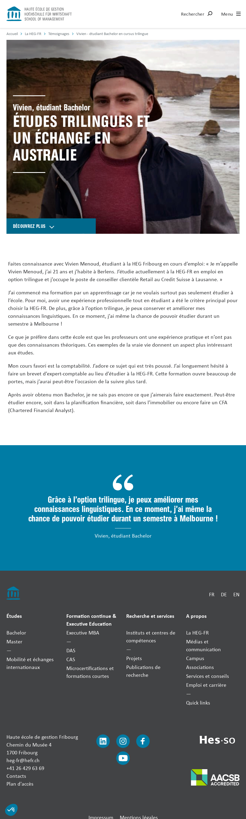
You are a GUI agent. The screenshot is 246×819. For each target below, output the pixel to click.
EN (236, 594)
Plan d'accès (19, 783)
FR (211, 594)
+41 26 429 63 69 (25, 768)
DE (224, 594)
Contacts (16, 775)
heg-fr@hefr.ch (23, 760)
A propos (196, 615)
